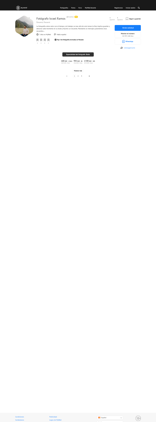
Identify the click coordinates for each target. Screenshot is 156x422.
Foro (80, 8)
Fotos (73, 8)
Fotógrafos (64, 8)
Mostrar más (78, 390)
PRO (76, 17)
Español (102, 419)
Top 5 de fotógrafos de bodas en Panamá (70, 40)
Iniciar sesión (130, 8)
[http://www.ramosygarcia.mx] (127, 47)
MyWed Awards (90, 8)
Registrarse (118, 8)
